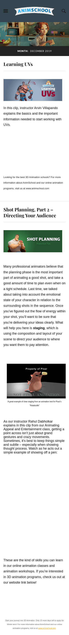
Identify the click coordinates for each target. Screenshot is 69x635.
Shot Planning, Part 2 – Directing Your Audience (29, 212)
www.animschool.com (47, 628)
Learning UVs (18, 64)
